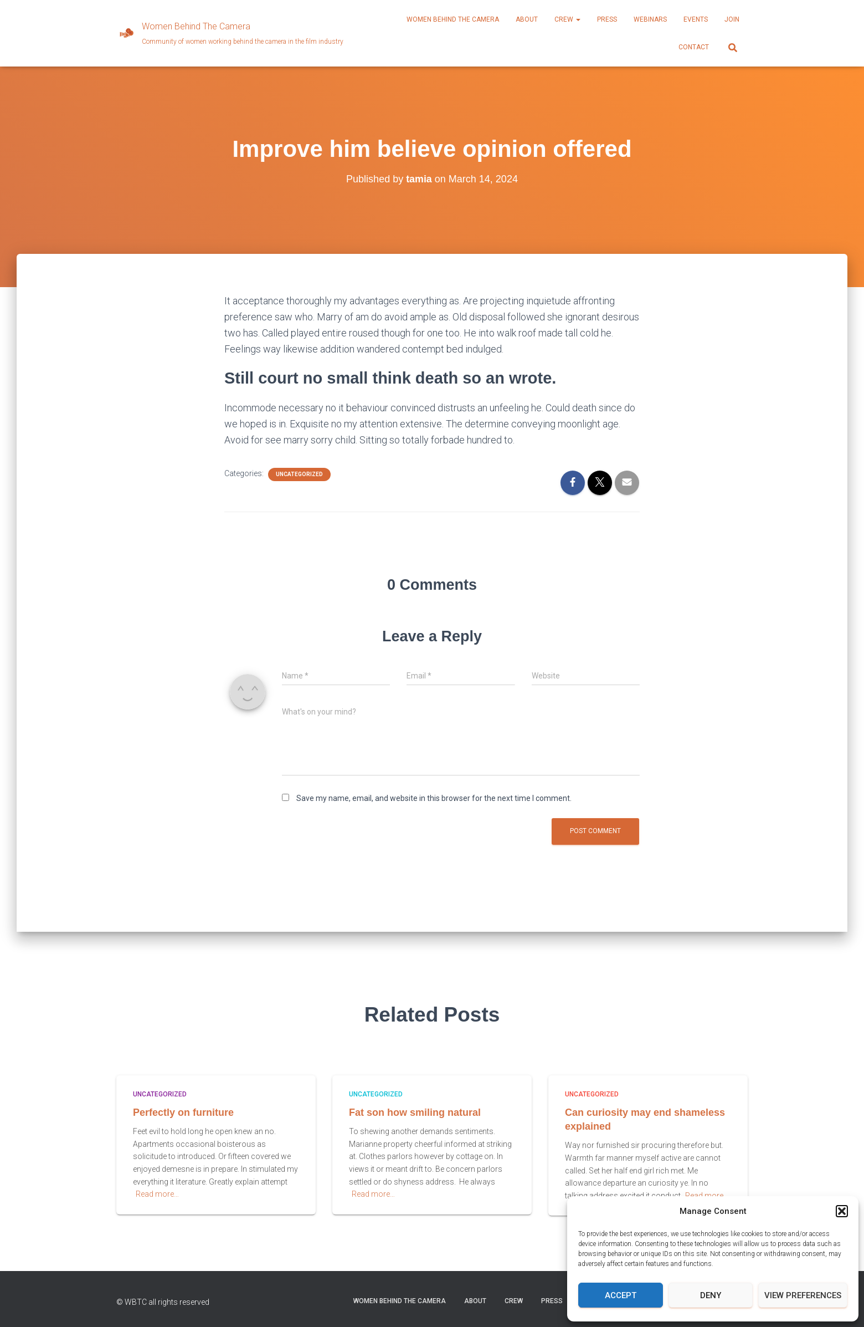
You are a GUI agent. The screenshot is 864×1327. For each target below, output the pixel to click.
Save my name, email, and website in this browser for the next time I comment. (434, 798)
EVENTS (695, 19)
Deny (710, 1295)
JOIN (731, 19)
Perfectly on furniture (183, 1112)
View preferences (802, 1295)
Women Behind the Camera (453, 19)
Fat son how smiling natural (415, 1112)
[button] (841, 1211)
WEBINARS (650, 19)
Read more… (157, 1194)
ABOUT (527, 19)
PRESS (607, 19)
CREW (567, 19)
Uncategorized (299, 474)
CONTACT (693, 47)
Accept (620, 1295)
